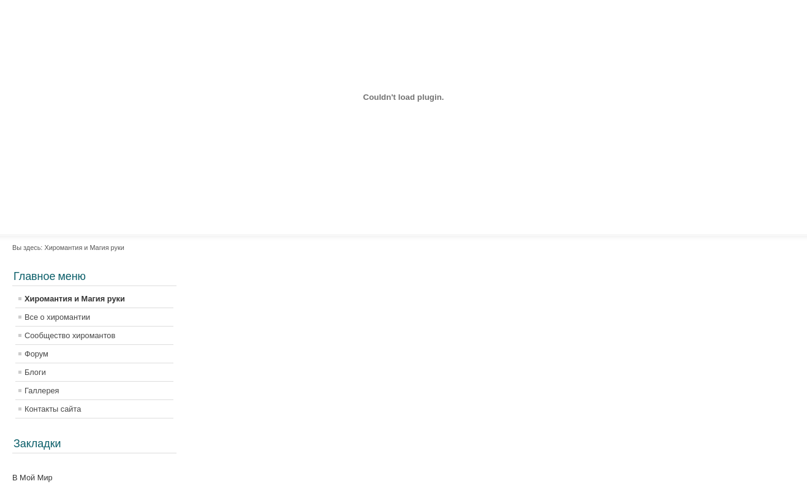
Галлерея (42, 390)
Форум (36, 353)
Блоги (35, 372)
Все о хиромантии (57, 317)
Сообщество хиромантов (70, 335)
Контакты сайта (53, 409)
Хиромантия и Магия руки (75, 298)
